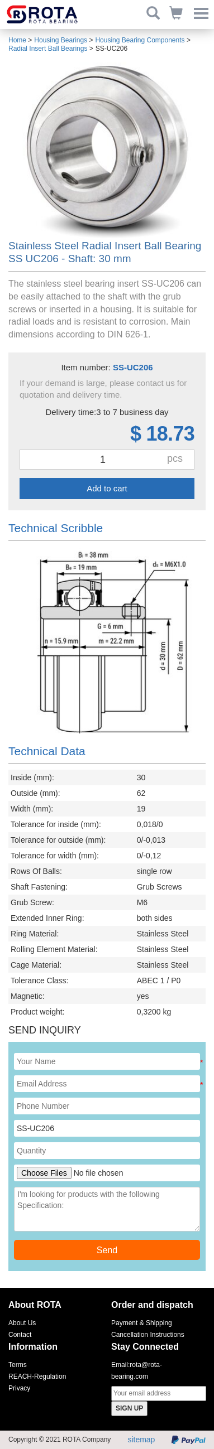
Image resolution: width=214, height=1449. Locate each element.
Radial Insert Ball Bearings (47, 48)
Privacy (19, 1388)
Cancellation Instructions (147, 1335)
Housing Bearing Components (139, 40)
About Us (22, 1323)
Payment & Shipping (141, 1323)
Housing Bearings (60, 40)
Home (17, 40)
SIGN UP (129, 1408)
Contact (19, 1335)
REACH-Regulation (37, 1376)
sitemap (141, 1439)
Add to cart (107, 488)
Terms (17, 1365)
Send (107, 1250)
